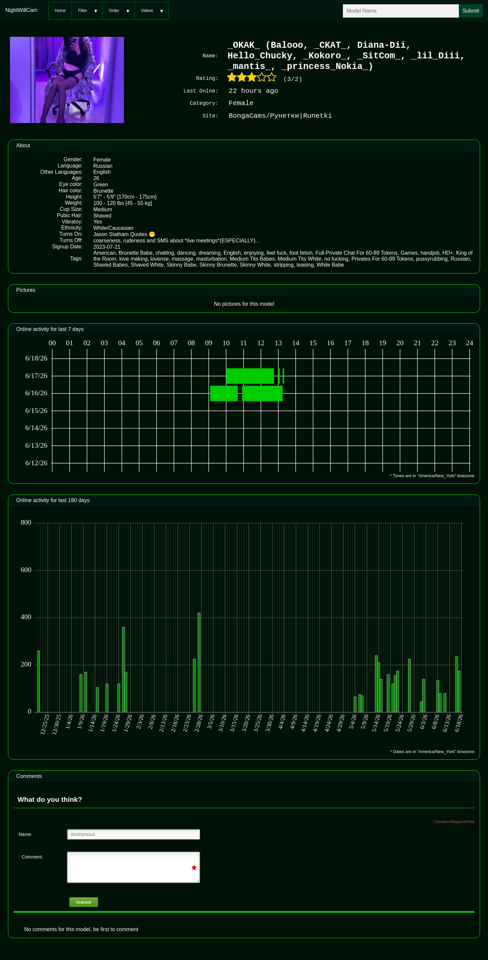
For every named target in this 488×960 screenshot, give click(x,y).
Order (114, 10)
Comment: (31, 856)
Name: (25, 833)
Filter (82, 10)
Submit (83, 901)
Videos (147, 10)
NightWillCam (21, 10)
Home (60, 10)
